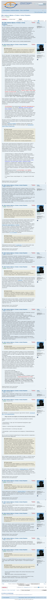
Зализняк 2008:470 (22, 491)
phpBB (20, 599)
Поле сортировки (32, 583)
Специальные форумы (14, 10)
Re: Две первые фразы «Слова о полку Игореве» (14, 44)
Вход (45, 12)
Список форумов (6, 10)
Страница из (27, 20)
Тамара (4, 25)
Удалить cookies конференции (30, 597)
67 (41, 587)
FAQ (36, 12)
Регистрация (40, 12)
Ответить (4, 19)
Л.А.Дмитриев (19, 245)
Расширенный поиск (42, 4)
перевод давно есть (24, 469)
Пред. (3, 583)
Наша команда (21, 597)
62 (34, 587)
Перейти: (18, 590)
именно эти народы (12, 123)
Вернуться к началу (45, 42)
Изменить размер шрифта (45, 10)
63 (35, 587)
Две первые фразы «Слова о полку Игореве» (16, 15)
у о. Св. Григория (13, 232)
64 (37, 587)
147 (45, 587)
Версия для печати (43, 10)
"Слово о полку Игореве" (24, 10)
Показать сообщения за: (16, 583)
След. (45, 583)
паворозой (20, 280)
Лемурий (7, 16)
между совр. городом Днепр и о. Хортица (10, 224)
